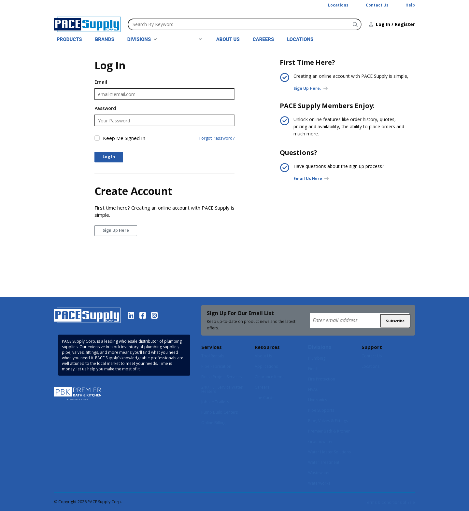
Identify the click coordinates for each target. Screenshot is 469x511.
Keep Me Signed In (124, 138)
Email (100, 82)
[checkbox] (97, 138)
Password (105, 108)
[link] (142, 39)
